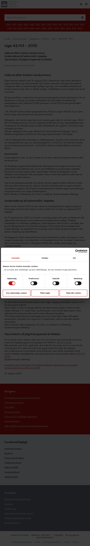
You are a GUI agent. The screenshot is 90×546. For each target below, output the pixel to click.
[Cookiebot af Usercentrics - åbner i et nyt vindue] (77, 251)
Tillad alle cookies (73, 293)
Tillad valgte (45, 293)
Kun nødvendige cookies (16, 293)
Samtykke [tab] (15, 258)
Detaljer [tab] (45, 258)
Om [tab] (74, 258)
